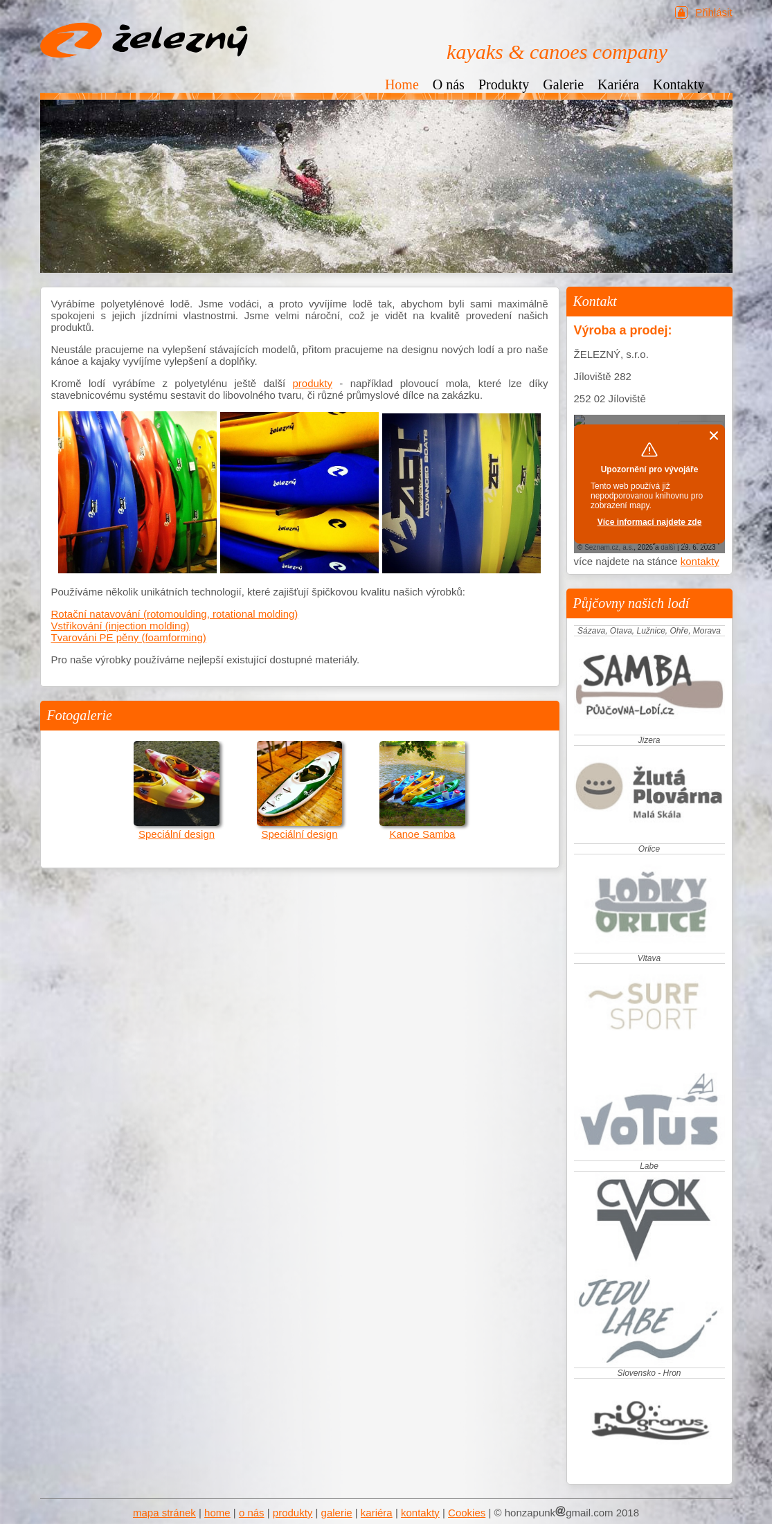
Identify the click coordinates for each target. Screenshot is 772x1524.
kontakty (700, 561)
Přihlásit (713, 12)
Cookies (466, 1512)
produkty (312, 383)
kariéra (377, 1512)
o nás (251, 1512)
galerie (336, 1512)
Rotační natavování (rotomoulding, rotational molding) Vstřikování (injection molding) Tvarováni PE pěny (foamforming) (174, 625)
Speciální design (176, 828)
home (217, 1512)
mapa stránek (164, 1512)
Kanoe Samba (422, 828)
